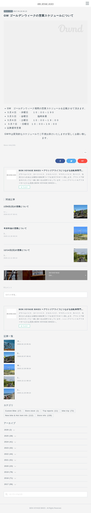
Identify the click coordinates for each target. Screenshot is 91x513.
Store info (8, 11)
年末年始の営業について (15, 229)
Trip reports (50, 411)
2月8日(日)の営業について (16, 206)
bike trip (68, 411)
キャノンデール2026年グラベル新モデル (34, 342)
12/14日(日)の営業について (17, 250)
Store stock (32, 411)
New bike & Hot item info (19, 416)
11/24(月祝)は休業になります (29, 391)
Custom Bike (13, 411)
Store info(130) (10, 145)
